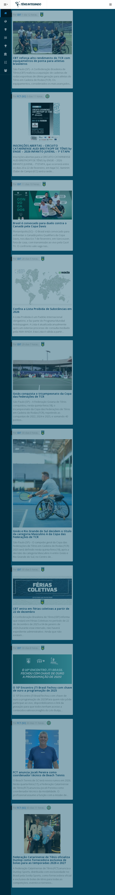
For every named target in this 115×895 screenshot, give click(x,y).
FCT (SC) (22, 96)
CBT (19, 14)
